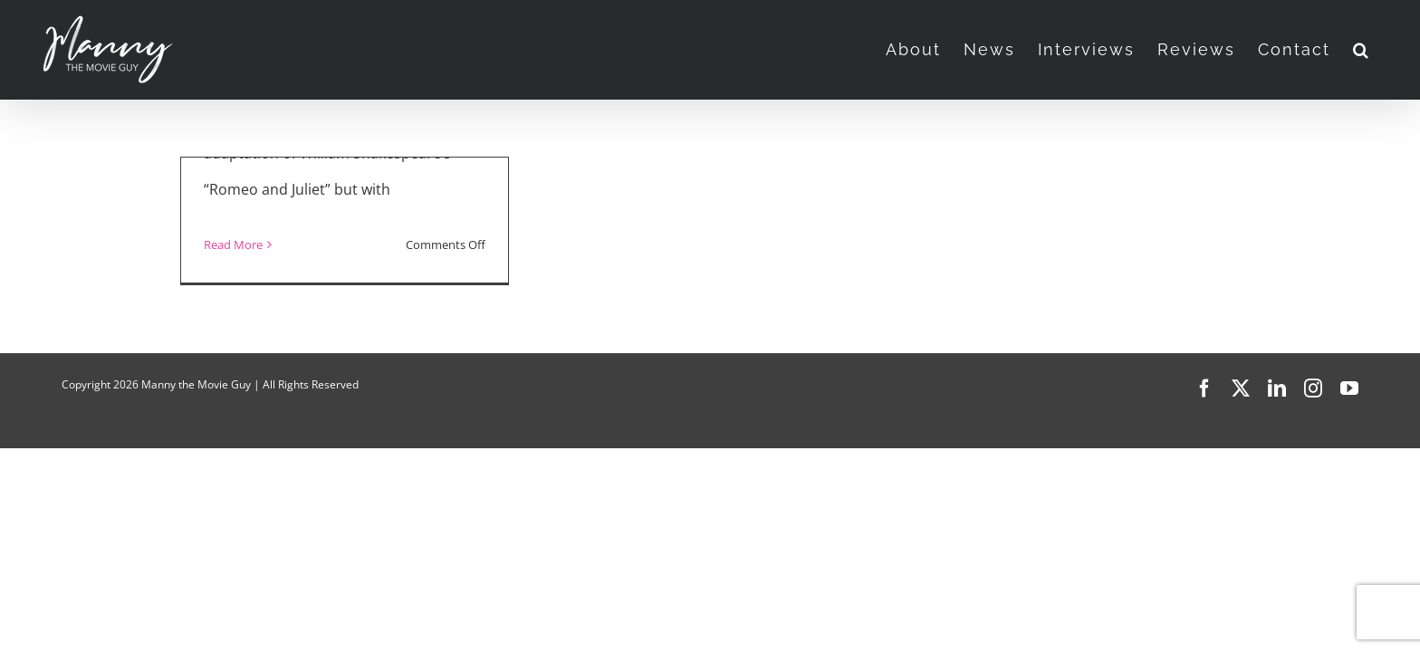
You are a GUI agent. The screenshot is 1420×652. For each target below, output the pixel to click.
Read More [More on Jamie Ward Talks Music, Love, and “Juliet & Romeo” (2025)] (233, 244)
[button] (1384, 50)
